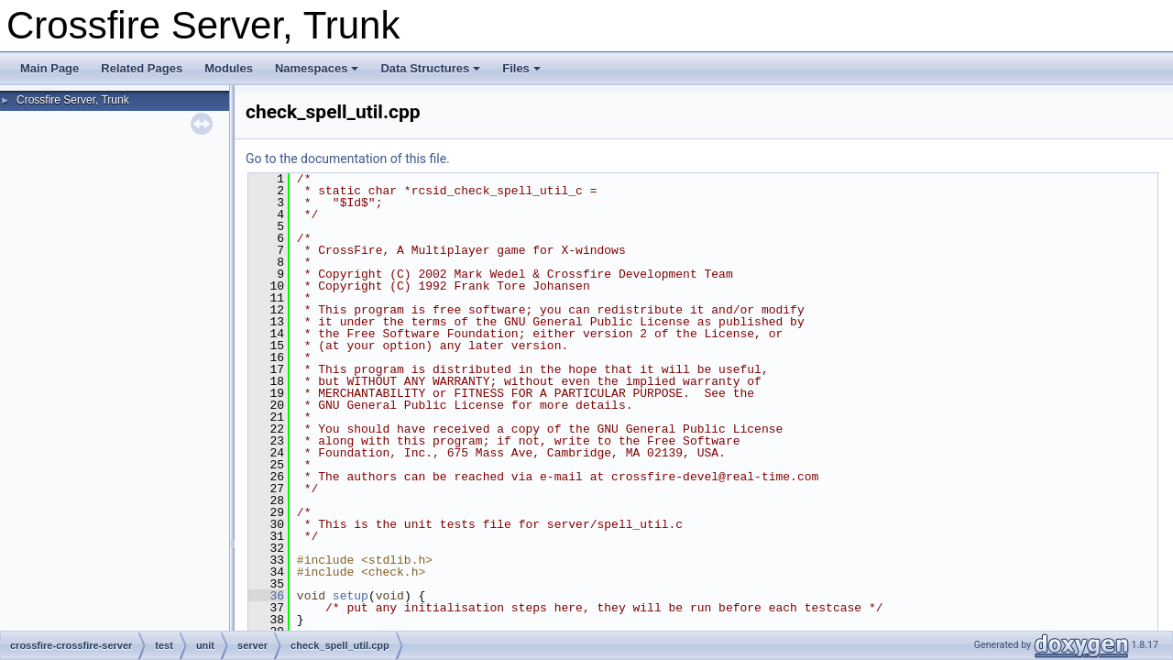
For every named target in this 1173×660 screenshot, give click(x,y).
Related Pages (141, 68)
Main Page (49, 68)
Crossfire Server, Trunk (72, 100)
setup (350, 596)
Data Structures (430, 68)
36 (266, 596)
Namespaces (317, 68)
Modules (228, 68)
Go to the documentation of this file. (348, 158)
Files (521, 68)
